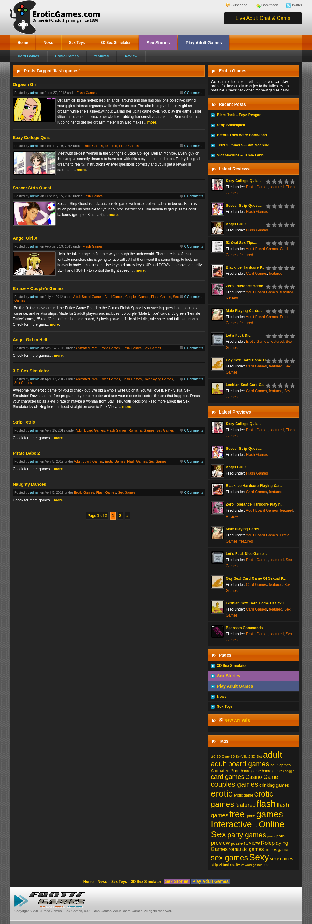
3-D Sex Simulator (31, 370)
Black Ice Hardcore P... (245, 267)
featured (101, 56)
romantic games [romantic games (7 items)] (246, 849)
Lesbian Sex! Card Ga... (246, 385)
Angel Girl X (25, 238)
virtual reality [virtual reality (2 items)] (229, 865)
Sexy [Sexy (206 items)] (259, 857)
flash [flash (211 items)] (266, 804)
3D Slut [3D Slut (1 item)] (256, 756)
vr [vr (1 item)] (242, 865)
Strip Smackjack (231, 125)
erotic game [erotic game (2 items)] (243, 795)
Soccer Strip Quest (32, 187)
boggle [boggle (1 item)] (289, 771)
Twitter (297, 5)
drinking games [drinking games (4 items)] (274, 785)
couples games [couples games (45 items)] (234, 784)
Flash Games (86, 93)
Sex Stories (158, 42)
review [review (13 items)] (252, 843)
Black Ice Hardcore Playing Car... (254, 486)
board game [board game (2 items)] (251, 771)
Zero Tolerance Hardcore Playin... (255, 504)
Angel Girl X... (238, 224)
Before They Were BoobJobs (242, 135)
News (48, 43)
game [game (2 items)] (250, 816)
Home (23, 43)
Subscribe (239, 5)
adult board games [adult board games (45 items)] (240, 764)
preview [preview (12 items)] (220, 843)
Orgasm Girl (25, 84)
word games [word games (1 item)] (253, 865)
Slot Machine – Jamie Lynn (240, 155)
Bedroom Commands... (246, 628)
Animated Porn (87, 348)
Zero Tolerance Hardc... (246, 286)
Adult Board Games (87, 297)
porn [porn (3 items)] (280, 836)
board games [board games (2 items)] (273, 771)
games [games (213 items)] (269, 814)
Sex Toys (77, 43)
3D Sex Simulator (116, 43)
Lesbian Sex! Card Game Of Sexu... (256, 603)
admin (34, 93)
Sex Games (152, 348)
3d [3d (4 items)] (213, 756)
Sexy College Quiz (31, 137)
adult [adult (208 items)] (272, 755)
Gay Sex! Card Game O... (247, 360)
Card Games (28, 56)
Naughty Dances (29, 484)
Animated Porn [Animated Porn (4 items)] (225, 770)
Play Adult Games (204, 42)
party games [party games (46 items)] (246, 835)
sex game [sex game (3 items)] (279, 849)
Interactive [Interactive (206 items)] (231, 824)
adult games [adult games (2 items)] (280, 765)
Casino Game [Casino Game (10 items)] (261, 777)
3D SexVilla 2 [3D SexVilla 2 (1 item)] (240, 756)
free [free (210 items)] (237, 814)
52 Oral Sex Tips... (241, 243)
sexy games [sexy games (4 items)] (281, 858)
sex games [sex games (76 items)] (229, 857)
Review (131, 56)
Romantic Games (141, 430)
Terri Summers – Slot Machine (243, 145)
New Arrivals (237, 720)
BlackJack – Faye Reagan (239, 115)
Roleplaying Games (158, 379)
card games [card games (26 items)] (227, 776)
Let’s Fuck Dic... (240, 335)
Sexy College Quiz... (243, 181)
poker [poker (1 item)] (271, 836)
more (151, 122)
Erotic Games (67, 56)
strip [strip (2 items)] (214, 865)
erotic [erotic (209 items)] (222, 793)
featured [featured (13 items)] (245, 805)
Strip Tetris (24, 422)
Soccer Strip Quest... (244, 205)
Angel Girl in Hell (30, 339)
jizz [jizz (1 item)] (255, 826)
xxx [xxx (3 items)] (267, 864)
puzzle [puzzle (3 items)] (237, 843)
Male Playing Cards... (244, 311)
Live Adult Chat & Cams (263, 18)
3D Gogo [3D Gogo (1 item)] (223, 756)
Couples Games (137, 297)
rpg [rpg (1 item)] (267, 849)
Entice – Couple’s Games (38, 288)
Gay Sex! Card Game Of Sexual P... (256, 578)
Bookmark (269, 5)
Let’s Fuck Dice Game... (246, 554)
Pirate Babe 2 (26, 453)
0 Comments (193, 93)
